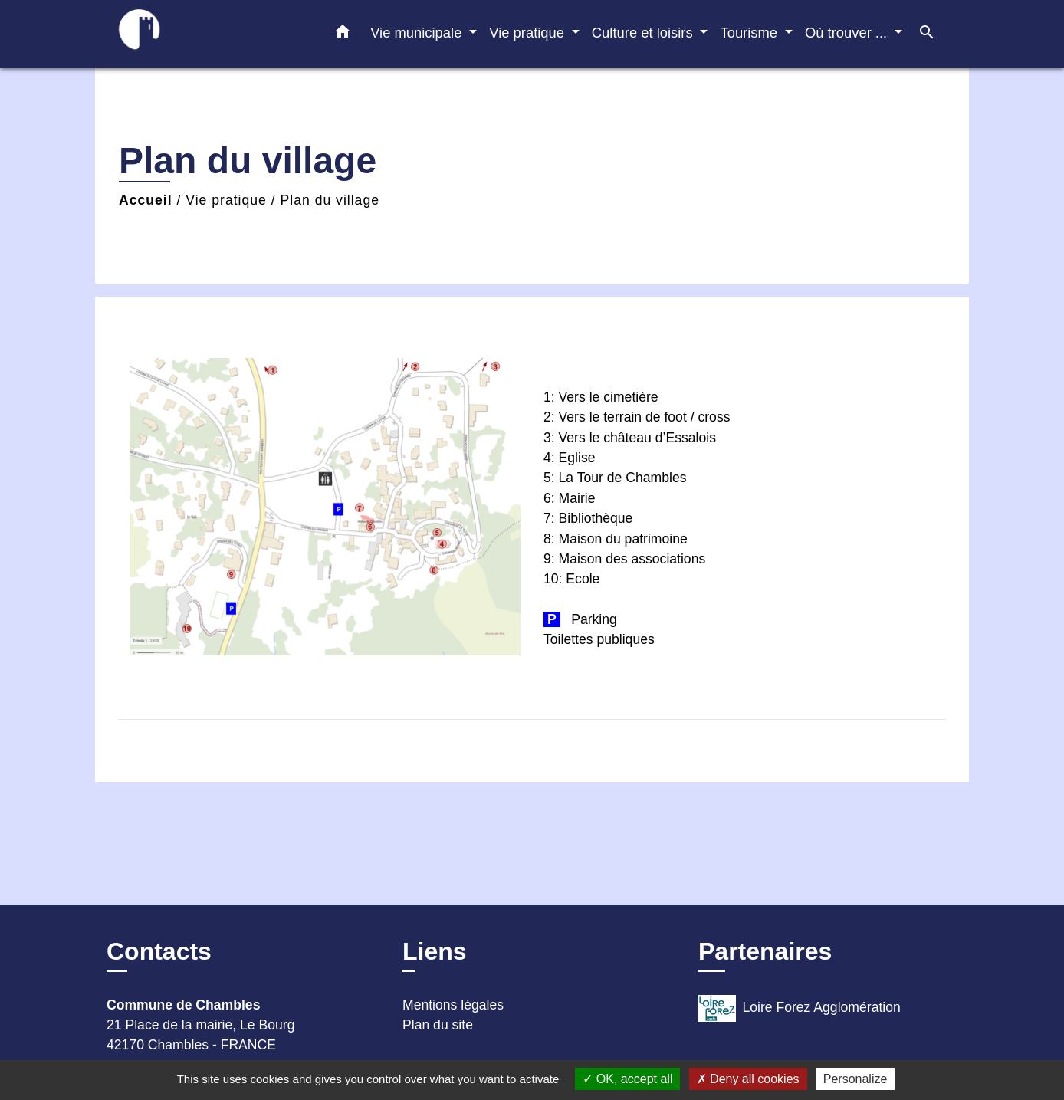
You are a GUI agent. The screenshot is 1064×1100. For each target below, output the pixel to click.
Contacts (159, 951)
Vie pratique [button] (528, 33)
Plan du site (437, 1025)
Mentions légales (453, 1005)
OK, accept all (627, 1078)
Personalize (855, 1078)
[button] (342, 34)
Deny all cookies (748, 1078)
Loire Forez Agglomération (799, 1008)
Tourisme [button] (750, 33)
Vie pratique (226, 200)
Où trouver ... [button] (848, 33)
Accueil (145, 200)
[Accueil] (202, 34)
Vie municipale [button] (417, 33)
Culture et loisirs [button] (644, 33)
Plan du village (330, 200)
